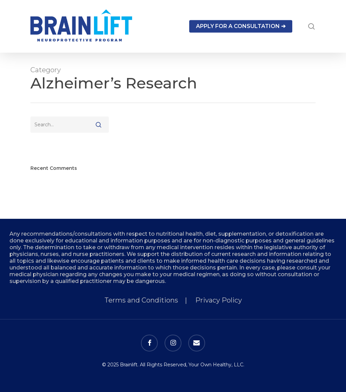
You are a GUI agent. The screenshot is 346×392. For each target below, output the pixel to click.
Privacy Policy (218, 300)
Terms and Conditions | (149, 300)
